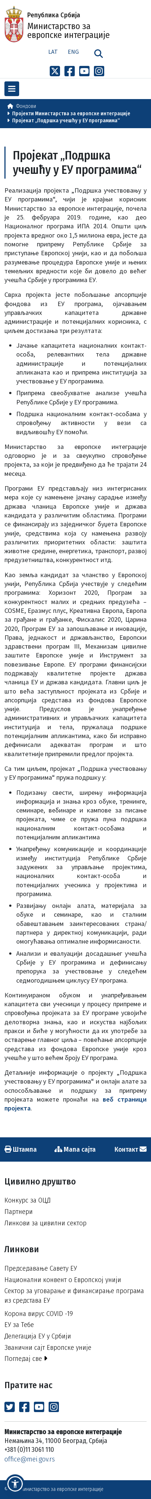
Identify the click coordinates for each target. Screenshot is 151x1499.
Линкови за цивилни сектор (45, 1223)
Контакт (131, 1149)
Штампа (20, 1149)
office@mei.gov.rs (29, 1459)
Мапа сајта (75, 1149)
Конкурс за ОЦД (27, 1200)
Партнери (18, 1211)
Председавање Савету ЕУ (40, 1268)
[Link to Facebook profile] (69, 71)
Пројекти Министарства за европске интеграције (71, 113)
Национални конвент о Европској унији (62, 1279)
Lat (53, 51)
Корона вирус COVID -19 (38, 1313)
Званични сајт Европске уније (47, 1347)
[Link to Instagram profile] (99, 71)
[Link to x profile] (55, 71)
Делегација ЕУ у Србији (37, 1336)
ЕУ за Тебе (19, 1324)
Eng (73, 51)
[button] (15, 1484)
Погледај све (26, 1358)
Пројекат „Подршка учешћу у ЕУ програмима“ (66, 120)
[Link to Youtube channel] (84, 71)
